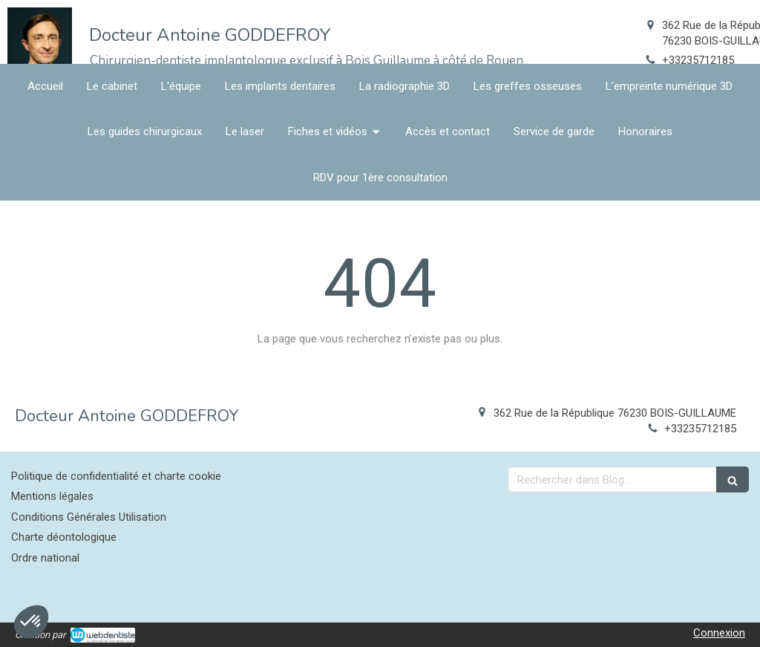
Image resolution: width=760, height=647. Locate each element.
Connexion (719, 633)
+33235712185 (698, 60)
